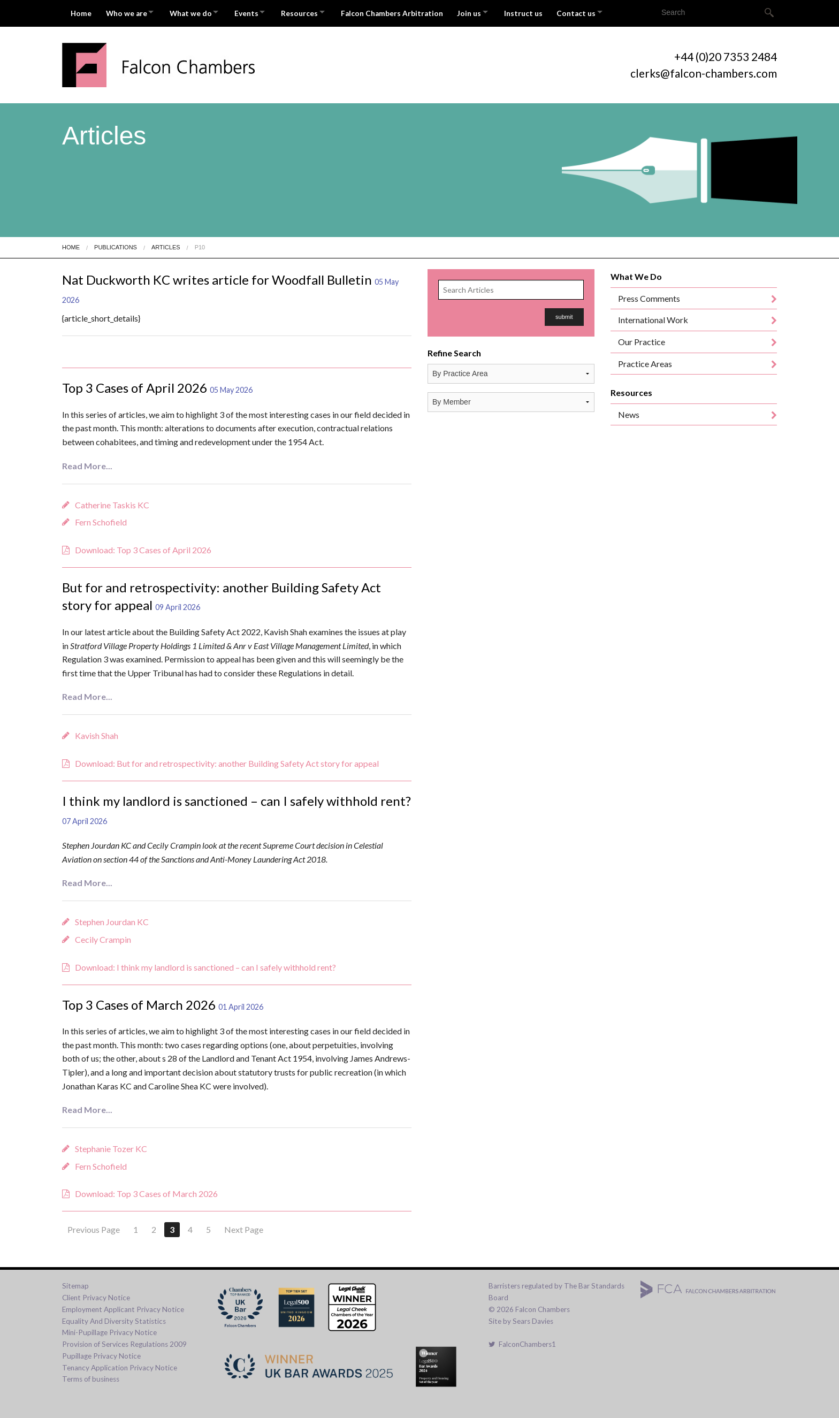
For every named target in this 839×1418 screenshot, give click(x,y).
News (628, 412)
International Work (653, 317)
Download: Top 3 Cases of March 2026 (146, 1191)
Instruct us (551, 11)
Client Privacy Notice (96, 1295)
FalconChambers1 (522, 1341)
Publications (115, 244)
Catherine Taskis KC (112, 502)
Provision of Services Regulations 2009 (124, 1341)
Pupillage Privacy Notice (101, 1353)
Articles (165, 244)
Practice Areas (645, 360)
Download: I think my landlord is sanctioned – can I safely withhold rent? (205, 964)
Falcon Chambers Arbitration (413, 11)
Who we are (129, 11)
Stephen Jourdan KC (112, 919)
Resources (316, 11)
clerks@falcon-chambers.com (703, 70)
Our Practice (641, 339)
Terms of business (90, 1376)
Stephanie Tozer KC (111, 1146)
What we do (198, 11)
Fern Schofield (101, 519)
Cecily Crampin (103, 937)
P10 (200, 244)
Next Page (243, 1227)
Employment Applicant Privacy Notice (123, 1306)
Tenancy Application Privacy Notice (119, 1364)
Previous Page (93, 1227)
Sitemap (75, 1283)
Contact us (607, 11)
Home (81, 11)
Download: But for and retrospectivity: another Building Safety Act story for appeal (227, 761)
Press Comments (649, 296)
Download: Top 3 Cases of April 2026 (143, 547)
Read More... (87, 463)
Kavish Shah (96, 733)
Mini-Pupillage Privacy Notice (109, 1329)
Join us (493, 11)
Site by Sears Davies (521, 1318)
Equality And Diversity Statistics (114, 1318)
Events (259, 11)
